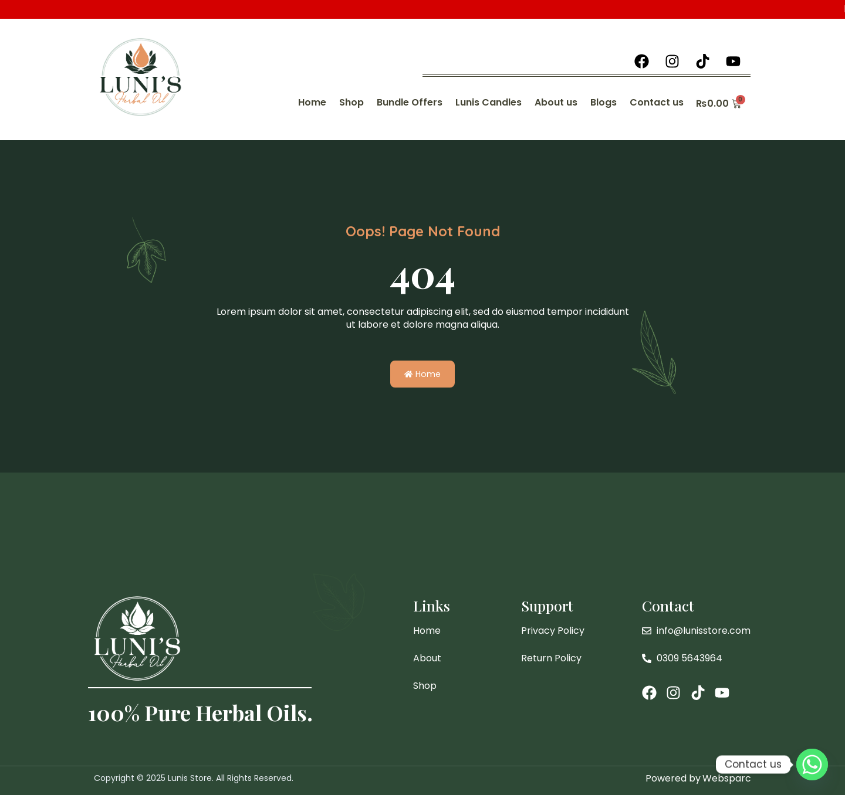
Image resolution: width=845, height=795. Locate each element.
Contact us (657, 102)
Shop (351, 102)
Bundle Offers (409, 102)
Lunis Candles (488, 102)
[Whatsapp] (812, 764)
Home (312, 102)
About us (556, 102)
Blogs (603, 102)
